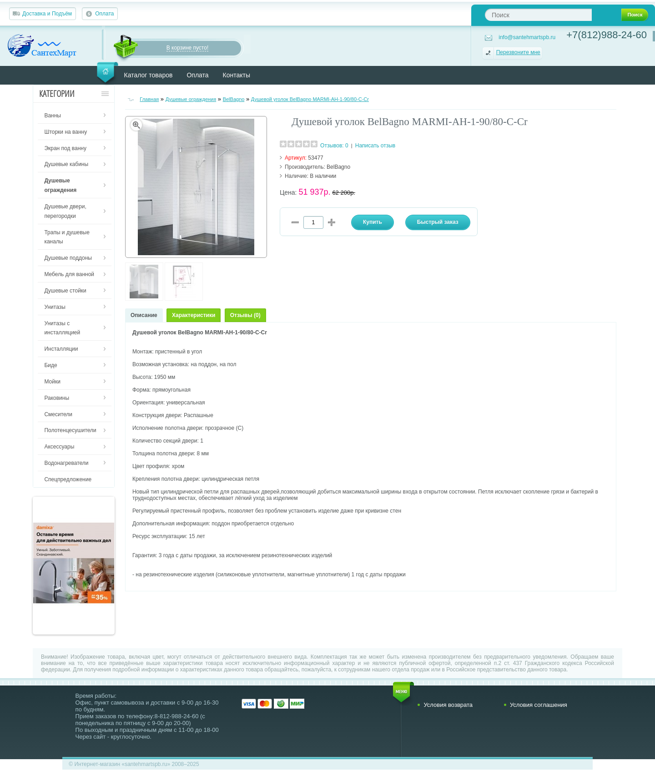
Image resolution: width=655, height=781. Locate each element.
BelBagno (234, 99)
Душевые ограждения (191, 99)
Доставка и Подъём (47, 13)
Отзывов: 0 (334, 145)
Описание (144, 315)
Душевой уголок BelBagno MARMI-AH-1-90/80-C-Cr (310, 99)
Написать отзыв (375, 145)
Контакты (236, 75)
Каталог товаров (148, 75)
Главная (149, 99)
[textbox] (538, 15)
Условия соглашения (538, 704)
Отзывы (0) (245, 315)
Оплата (104, 13)
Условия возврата (448, 704)
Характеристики (193, 315)
